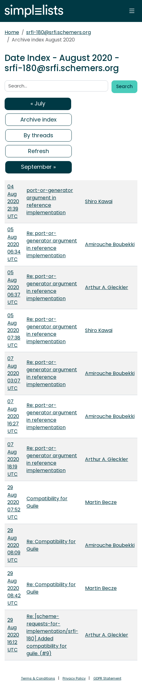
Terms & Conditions (38, 678)
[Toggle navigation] (131, 10)
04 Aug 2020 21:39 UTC (13, 201)
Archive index (38, 119)
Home (12, 32)
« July (37, 103)
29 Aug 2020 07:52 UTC (13, 502)
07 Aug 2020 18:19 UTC (13, 459)
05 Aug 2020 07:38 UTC (13, 330)
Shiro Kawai (98, 201)
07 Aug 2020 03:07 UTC (13, 373)
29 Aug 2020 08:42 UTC (14, 588)
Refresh (38, 151)
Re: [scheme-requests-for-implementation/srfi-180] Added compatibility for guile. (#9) (52, 635)
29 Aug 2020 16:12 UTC (13, 634)
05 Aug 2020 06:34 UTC (14, 244)
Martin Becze (101, 502)
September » (38, 167)
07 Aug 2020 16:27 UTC (13, 416)
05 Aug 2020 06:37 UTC (13, 287)
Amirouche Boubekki (110, 244)
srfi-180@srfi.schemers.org (58, 32)
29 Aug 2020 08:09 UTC (13, 545)
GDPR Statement (107, 678)
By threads (38, 135)
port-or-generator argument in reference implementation (49, 201)
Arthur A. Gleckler (106, 287)
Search (124, 86)
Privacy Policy (74, 678)
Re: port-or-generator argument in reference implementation (51, 244)
